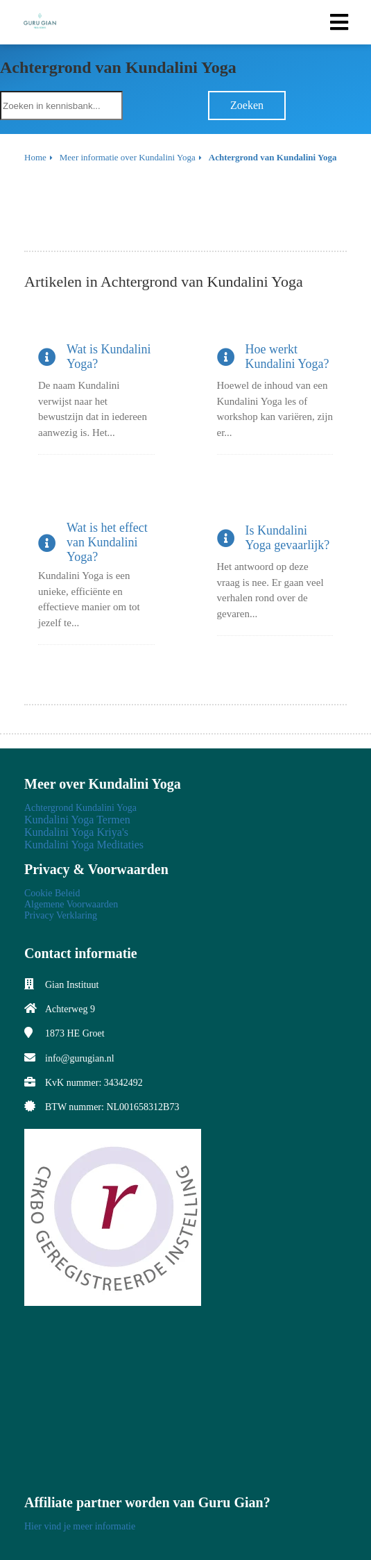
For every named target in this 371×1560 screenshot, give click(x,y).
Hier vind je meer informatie (79, 1526)
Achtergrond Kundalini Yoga (80, 808)
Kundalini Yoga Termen (77, 819)
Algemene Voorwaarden (71, 904)
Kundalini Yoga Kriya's (76, 832)
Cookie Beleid (52, 893)
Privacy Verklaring (60, 915)
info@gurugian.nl (79, 1058)
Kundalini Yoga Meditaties (84, 844)
